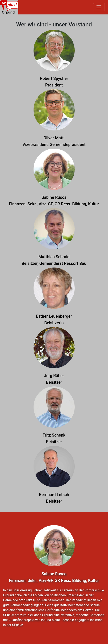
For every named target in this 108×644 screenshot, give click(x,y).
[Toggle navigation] (99, 7)
